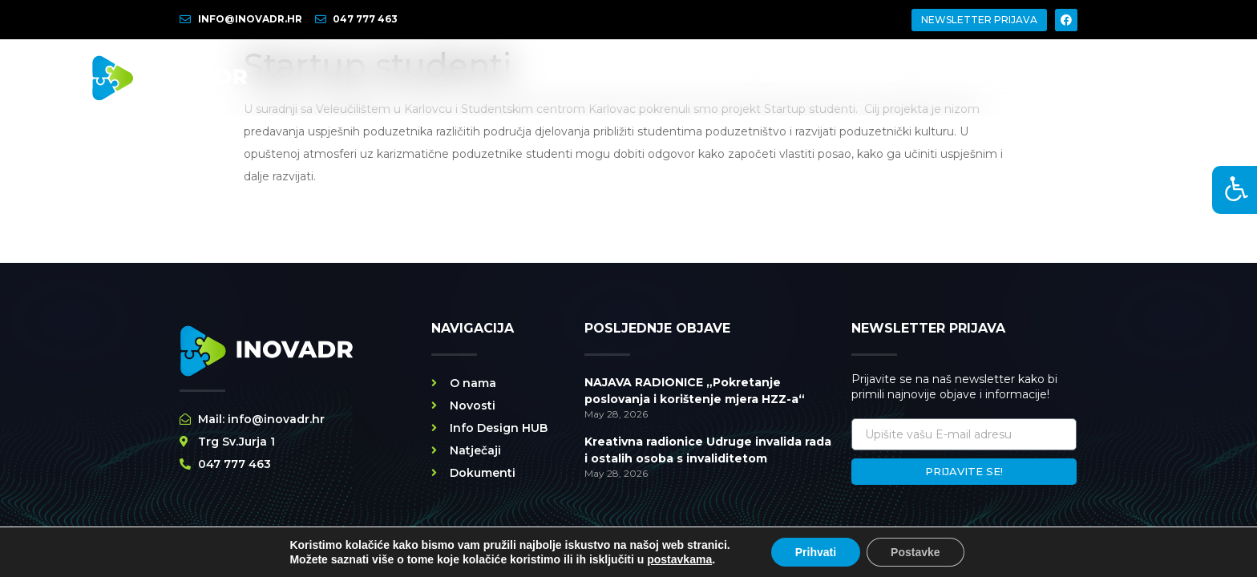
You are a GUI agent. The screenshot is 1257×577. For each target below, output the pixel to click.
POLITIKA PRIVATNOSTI (699, 559)
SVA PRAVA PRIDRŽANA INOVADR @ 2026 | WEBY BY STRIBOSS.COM (443, 559)
